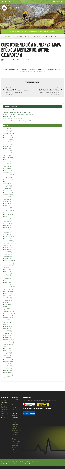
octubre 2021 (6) (8, 212)
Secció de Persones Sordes (15, 445)
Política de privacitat (18, 461)
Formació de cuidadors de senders (13, 110)
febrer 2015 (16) (8, 375)
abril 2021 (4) (7, 225)
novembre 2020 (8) (8, 236)
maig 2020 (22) (7, 247)
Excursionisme (16, 430)
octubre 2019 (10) (8, 263)
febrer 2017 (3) (7, 333)
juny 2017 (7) (7, 324)
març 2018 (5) (7, 304)
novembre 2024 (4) (8, 153)
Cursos (3, 405)
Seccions (4, 407)
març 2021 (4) (7, 227)
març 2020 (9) (7, 252)
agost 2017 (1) (7, 320)
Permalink (25, 60)
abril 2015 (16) (7, 370)
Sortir (38, 461)
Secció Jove (16, 441)
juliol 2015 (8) (7, 364)
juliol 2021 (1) (7, 219)
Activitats (18, 31)
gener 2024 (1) (7, 173)
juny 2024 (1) (7, 164)
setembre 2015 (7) (8, 361)
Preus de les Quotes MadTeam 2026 (13, 119)
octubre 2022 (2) (8, 192)
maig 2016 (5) (7, 353)
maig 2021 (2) (7, 223)
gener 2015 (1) (7, 377)
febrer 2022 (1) (7, 205)
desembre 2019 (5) (8, 258)
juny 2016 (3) (7, 350)
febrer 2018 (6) (7, 306)
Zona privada (56, 2)
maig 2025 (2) (7, 144)
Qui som (46, 31)
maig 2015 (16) (7, 368)
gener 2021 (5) (7, 232)
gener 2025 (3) (7, 148)
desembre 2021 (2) (8, 208)
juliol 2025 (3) (7, 142)
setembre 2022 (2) (8, 195)
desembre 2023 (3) (8, 175)
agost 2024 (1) (7, 159)
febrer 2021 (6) (7, 230)
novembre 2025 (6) (8, 135)
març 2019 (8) (7, 278)
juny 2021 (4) (7, 221)
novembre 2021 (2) (8, 210)
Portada (12, 31)
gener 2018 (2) (7, 309)
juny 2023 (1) (7, 184)
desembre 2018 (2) (8, 285)
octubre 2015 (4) (8, 359)
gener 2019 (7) (7, 282)
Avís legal (9, 461)
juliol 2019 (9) (7, 269)
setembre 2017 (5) (8, 317)
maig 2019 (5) (7, 274)
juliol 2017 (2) (7, 322)
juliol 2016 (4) (7, 348)
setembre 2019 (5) (8, 265)
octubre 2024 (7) (8, 155)
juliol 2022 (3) (7, 197)
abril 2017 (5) (7, 328)
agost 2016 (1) (7, 346)
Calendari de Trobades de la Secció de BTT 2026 (16, 112)
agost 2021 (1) (7, 216)
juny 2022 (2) (7, 199)
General (14, 403)
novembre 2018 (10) (9, 287)
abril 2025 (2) (7, 146)
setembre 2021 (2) (8, 214)
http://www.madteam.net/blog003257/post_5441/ (32, 71)
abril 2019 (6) (7, 276)
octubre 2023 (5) (8, 179)
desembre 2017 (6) (8, 311)
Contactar (27, 461)
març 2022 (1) (7, 203)
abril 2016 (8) (7, 355)
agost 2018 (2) (7, 293)
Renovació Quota (34, 31)
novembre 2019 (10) (9, 260)
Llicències (25, 31)
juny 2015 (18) (7, 366)
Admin (33, 461)
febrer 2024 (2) (7, 170)
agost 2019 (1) (7, 267)
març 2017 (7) (7, 331)
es (13, 2)
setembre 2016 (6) (8, 344)
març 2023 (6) (7, 188)
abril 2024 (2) (7, 166)
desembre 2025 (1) (8, 133)
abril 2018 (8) (7, 302)
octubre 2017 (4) (8, 315)
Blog (41, 31)
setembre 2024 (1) (8, 157)
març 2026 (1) (7, 131)
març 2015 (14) (8, 372)
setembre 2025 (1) (8, 140)
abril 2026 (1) (7, 129)
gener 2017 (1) (7, 335)
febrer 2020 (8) (7, 254)
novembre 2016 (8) (8, 339)
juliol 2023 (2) (7, 181)
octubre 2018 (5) (8, 289)
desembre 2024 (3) (8, 151)
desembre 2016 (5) (8, 337)
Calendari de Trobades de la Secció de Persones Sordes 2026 (20, 114)
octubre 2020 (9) (8, 238)
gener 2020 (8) (7, 256)
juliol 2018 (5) (7, 295)
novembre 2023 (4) (8, 177)
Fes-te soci (53, 31)
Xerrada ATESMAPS (9, 116)
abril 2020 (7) (7, 249)
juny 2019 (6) (7, 271)
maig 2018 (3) (7, 300)
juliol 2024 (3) (7, 162)
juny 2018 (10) (7, 298)
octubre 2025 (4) (8, 137)
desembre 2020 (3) (8, 234)
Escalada (15, 424)
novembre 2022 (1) (8, 190)
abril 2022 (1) (7, 201)
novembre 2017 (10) (9, 313)
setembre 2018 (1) (8, 291)
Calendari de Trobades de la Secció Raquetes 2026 (17, 121)
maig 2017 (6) (7, 326)
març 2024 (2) (7, 168)
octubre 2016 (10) (8, 342)
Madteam (4, 36)
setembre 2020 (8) (8, 241)
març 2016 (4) (7, 357)
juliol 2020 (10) (7, 243)
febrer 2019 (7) (7, 280)
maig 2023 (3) (7, 186)
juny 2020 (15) (7, 245)
